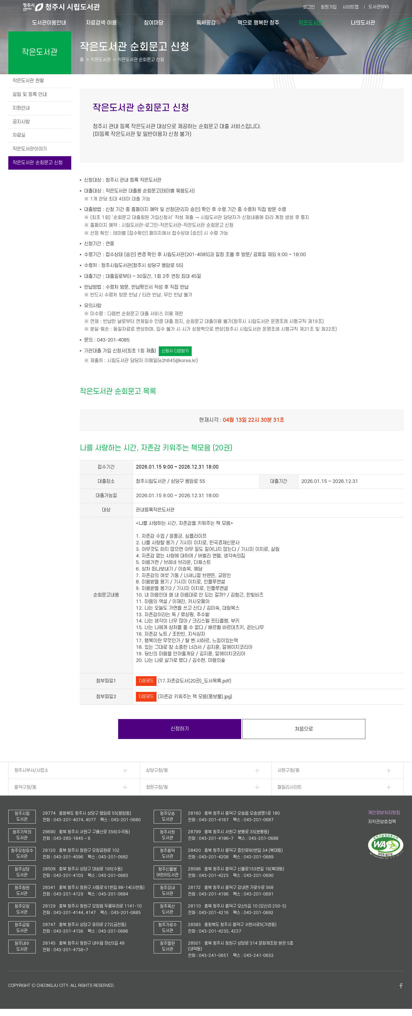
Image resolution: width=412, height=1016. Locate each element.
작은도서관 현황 (28, 80)
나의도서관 (363, 22)
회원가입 (329, 7)
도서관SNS (379, 6)
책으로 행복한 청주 (258, 22)
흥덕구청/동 (25, 787)
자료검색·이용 (101, 22)
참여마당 (153, 22)
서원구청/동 (289, 770)
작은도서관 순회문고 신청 (38, 162)
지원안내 (21, 108)
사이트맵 (350, 7)
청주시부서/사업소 (31, 770)
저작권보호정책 (382, 821)
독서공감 (206, 22)
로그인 (309, 7)
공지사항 (21, 122)
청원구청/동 (157, 787)
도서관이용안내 (49, 22)
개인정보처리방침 (384, 812)
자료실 (19, 135)
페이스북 (401, 986)
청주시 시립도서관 (66, 7)
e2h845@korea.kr (177, 360)
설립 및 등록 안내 (30, 94)
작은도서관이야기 (30, 149)
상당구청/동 (157, 770)
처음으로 (304, 729)
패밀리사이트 (290, 787)
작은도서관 (310, 22)
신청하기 (180, 729)
